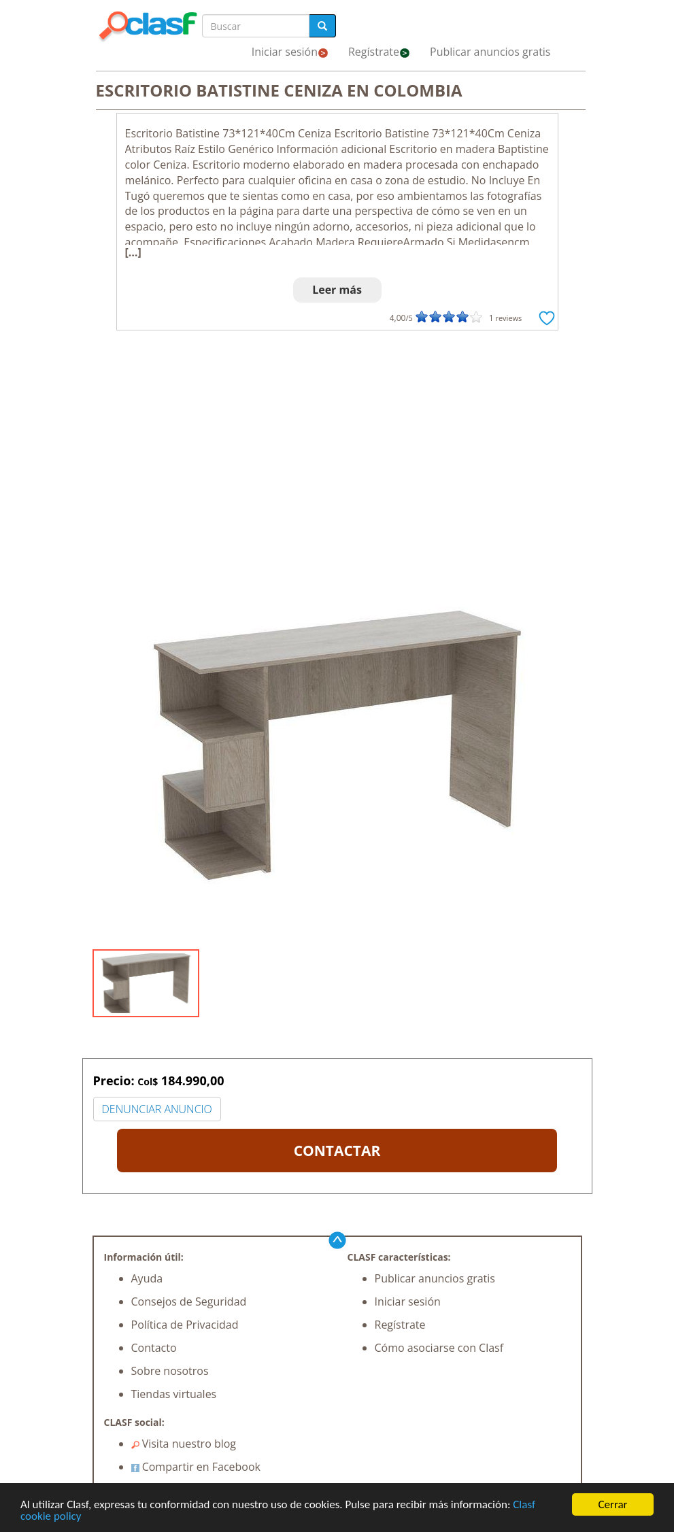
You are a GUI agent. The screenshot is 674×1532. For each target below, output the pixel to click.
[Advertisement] (337, 439)
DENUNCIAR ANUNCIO (157, 1109)
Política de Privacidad (185, 1324)
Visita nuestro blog (184, 1443)
